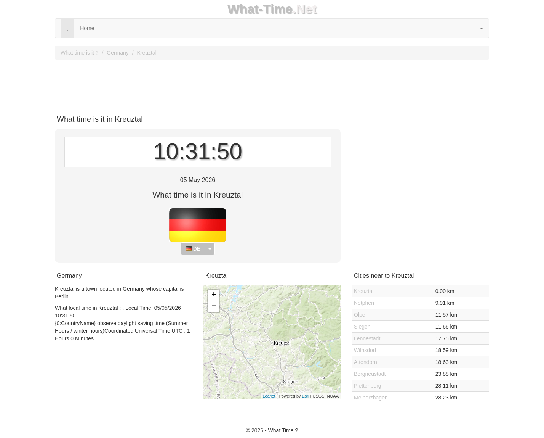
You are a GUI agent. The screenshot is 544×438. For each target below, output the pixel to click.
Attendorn (365, 362)
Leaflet (268, 396)
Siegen (362, 327)
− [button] (213, 306)
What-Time (260, 9)
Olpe (359, 315)
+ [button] (213, 295)
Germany (118, 53)
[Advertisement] (272, 84)
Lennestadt (367, 338)
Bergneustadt (370, 374)
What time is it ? (80, 53)
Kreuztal (147, 53)
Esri (305, 396)
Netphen (364, 303)
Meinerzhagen (371, 398)
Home (87, 28)
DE (193, 249)
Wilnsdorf (365, 350)
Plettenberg (367, 386)
